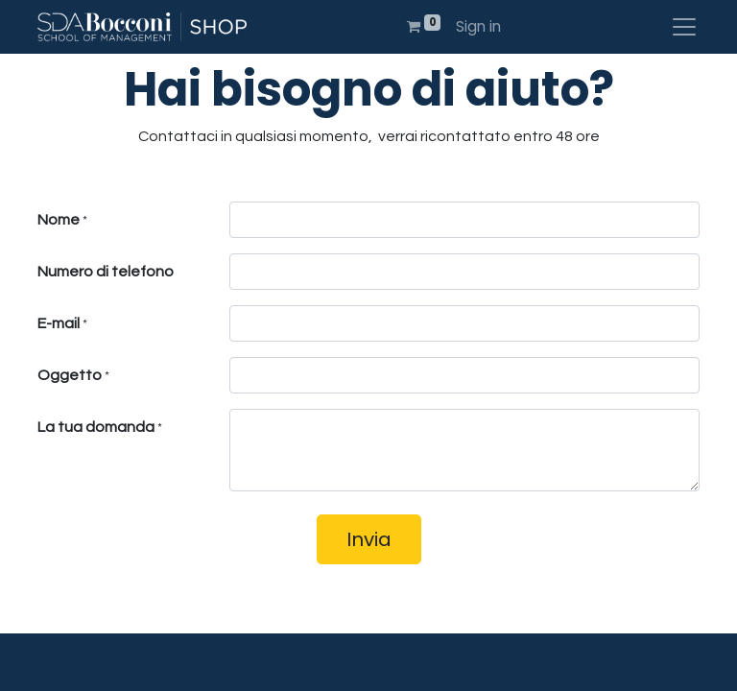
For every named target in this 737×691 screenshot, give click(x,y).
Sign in (478, 26)
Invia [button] (369, 539)
